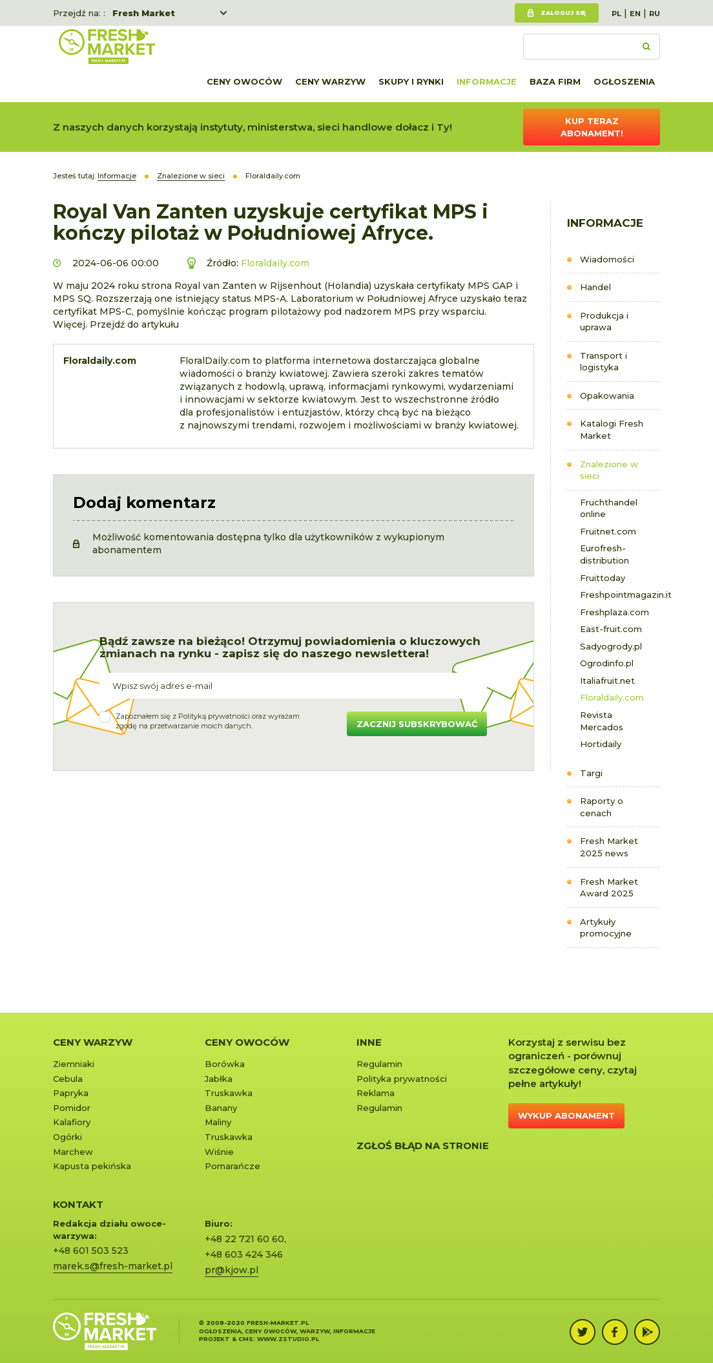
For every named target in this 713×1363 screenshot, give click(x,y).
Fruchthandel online (608, 508)
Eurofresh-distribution (604, 554)
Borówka (225, 1064)
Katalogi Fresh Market (611, 429)
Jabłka (218, 1078)
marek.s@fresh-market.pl (112, 1266)
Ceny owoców (244, 81)
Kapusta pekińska (92, 1166)
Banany (221, 1108)
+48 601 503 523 (91, 1250)
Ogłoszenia (624, 81)
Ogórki (67, 1137)
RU (654, 13)
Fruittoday (602, 578)
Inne (369, 1042)
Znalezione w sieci (609, 470)
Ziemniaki (73, 1064)
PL (616, 13)
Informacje (487, 81)
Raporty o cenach (601, 807)
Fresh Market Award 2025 (609, 887)
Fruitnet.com (608, 531)
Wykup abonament (566, 1115)
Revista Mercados (601, 721)
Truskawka (229, 1093)
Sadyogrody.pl (611, 646)
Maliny (218, 1122)
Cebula (68, 1078)
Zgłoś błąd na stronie (422, 1145)
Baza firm (555, 81)
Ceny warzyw (330, 81)
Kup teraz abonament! (592, 127)
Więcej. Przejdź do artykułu (116, 324)
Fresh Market (143, 13)
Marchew (73, 1151)
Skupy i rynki (411, 81)
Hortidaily (600, 744)
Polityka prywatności (401, 1078)
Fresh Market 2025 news (609, 847)
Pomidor (71, 1108)
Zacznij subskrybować (416, 724)
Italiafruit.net (607, 680)
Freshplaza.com (614, 612)
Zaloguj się (563, 12)
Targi (591, 773)
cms (245, 1338)
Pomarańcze (232, 1166)
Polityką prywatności (214, 716)
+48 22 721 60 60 (244, 1239)
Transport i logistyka (603, 361)
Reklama (375, 1093)
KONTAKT (78, 1204)
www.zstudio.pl (288, 1338)
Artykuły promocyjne (606, 927)
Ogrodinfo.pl (607, 663)
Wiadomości (607, 259)
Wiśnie (219, 1151)
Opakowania (607, 395)
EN (635, 13)
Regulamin (379, 1064)
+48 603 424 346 (244, 1254)
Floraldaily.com (612, 697)
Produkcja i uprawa (604, 321)
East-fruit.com (611, 629)
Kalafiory (71, 1122)
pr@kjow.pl (231, 1270)
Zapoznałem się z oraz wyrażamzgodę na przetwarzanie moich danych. (208, 721)
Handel (595, 287)
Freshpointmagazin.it (620, 594)
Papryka (70, 1093)
